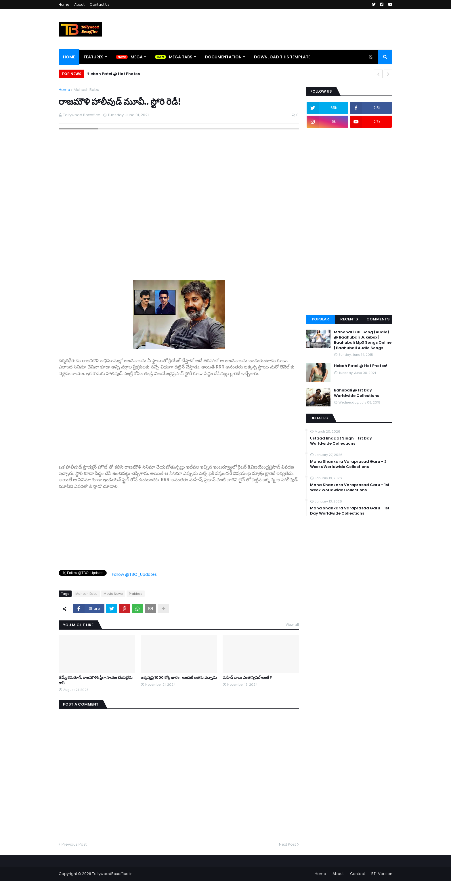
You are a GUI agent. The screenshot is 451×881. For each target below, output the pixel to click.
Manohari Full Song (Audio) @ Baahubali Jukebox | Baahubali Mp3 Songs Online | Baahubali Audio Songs (362, 340)
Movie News (113, 593)
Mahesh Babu (86, 89)
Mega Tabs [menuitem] (180, 57)
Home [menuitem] (69, 57)
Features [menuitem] (94, 57)
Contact (357, 873)
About (79, 4)
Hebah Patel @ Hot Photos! (113, 74)
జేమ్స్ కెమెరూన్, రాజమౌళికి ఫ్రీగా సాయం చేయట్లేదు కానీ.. (96, 680)
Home (64, 4)
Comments (378, 319)
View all (292, 624)
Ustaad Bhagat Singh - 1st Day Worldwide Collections (341, 441)
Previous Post (74, 844)
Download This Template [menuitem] (282, 57)
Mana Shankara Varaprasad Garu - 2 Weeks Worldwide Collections (348, 464)
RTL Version (381, 873)
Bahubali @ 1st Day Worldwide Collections (356, 393)
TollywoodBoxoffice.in (112, 873)
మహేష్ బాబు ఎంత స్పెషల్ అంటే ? (247, 677)
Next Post (287, 844)
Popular (320, 319)
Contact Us (100, 4)
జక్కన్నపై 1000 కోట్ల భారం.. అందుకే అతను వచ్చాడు (179, 677)
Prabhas (135, 593)
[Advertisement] (179, 417)
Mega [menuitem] (137, 57)
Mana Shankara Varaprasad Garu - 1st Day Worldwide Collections (349, 511)
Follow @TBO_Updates (134, 574)
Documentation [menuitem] (223, 57)
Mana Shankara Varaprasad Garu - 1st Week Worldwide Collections (349, 487)
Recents (349, 319)
